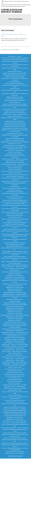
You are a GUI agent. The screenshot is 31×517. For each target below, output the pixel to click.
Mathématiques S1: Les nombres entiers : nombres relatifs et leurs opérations (15, 281)
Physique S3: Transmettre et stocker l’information (15, 453)
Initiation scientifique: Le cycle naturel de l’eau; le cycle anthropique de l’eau (14, 248)
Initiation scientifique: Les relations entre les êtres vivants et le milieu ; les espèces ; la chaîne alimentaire (14, 262)
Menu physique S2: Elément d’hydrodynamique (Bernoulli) (15, 410)
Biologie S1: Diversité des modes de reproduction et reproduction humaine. (15, 68)
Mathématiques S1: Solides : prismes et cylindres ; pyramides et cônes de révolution (15, 296)
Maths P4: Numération (19, 360)
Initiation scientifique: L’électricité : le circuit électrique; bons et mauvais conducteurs (15, 231)
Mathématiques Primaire (15, 270)
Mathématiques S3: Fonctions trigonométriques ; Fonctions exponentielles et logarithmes (14, 326)
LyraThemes (20, 456)
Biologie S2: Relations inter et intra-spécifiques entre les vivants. (14, 109)
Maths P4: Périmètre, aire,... (21, 362)
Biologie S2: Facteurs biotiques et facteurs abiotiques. (14, 100)
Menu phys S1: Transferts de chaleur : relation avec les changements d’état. (15, 404)
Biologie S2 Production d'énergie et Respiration (15, 83)
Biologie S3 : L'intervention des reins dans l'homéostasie (15, 112)
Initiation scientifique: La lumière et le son (15, 246)
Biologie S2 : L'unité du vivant (14, 81)
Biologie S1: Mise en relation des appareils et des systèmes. (14, 74)
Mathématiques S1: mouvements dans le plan (14, 287)
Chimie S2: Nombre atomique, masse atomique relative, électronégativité (14, 184)
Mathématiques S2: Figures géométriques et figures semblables (15, 304)
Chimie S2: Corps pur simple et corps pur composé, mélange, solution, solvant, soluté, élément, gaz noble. (14, 172)
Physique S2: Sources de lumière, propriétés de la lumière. (15, 437)
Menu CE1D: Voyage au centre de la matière (11, 384)
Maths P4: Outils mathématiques (9, 362)
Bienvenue (19, 56)
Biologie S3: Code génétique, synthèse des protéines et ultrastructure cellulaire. (14, 118)
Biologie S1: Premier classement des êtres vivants (14, 76)
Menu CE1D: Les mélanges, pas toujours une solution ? (14, 374)
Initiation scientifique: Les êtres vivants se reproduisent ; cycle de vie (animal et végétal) (15, 253)
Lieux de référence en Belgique (21, 266)
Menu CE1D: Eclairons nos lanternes (15, 370)
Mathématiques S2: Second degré (22, 315)
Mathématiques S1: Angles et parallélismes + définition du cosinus (15, 271)
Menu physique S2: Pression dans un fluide (15, 417)
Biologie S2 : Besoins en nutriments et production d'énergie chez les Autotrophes (15, 79)
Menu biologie (22, 365)
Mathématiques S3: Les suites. (22, 332)
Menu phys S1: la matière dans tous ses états (14, 401)
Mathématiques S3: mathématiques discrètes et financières (14, 334)
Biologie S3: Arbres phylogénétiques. (15, 116)
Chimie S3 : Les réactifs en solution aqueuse (14, 196)
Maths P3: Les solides (10, 348)
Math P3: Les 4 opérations (10, 268)
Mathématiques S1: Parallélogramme (15, 290)
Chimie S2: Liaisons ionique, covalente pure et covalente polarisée (15, 174)
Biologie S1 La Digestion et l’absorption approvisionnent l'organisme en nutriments (15, 62)
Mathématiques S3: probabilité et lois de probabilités (15, 339)
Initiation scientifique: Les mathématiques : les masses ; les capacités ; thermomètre (15, 259)
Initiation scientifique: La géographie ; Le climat (15, 244)
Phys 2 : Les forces (6, 422)
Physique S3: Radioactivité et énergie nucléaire (15, 451)
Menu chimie (23, 384)
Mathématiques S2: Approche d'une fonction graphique (15, 302)
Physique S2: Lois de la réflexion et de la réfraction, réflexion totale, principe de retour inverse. (15, 435)
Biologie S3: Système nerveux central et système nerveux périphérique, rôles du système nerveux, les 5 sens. (14, 142)
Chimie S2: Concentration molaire (14, 169)
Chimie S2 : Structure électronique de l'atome (15, 166)
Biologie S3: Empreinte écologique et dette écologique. (15, 124)
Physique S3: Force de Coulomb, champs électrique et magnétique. (15, 443)
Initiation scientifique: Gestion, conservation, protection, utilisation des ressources (15, 226)
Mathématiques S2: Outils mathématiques (15, 313)
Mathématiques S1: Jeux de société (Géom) (15, 275)
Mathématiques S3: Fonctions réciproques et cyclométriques (15, 323)
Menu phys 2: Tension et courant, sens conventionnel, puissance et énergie (15, 392)
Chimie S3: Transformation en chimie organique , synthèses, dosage (15, 219)
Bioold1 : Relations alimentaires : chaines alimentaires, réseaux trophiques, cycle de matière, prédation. (15, 147)
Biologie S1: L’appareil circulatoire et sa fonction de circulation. (15, 73)
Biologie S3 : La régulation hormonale (20, 114)
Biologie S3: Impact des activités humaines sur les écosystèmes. (15, 128)
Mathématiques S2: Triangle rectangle (14, 318)
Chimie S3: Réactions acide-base (15, 217)
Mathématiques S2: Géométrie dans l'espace (14, 309)
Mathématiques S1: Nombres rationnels (14, 289)
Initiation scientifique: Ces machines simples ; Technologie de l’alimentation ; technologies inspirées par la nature (15, 223)
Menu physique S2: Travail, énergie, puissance (15, 419)
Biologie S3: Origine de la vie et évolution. (15, 133)
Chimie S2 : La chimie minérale (21, 159)
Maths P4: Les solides (10, 360)
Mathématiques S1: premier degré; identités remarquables (15, 292)
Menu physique (23, 408)
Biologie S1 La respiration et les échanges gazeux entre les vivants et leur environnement (15, 65)
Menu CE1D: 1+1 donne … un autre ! (15, 367)
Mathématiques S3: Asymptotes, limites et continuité (15, 322)
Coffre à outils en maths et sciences (11, 10)
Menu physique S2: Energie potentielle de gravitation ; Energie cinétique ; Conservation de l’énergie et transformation (15, 413)
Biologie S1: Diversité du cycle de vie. (15, 71)
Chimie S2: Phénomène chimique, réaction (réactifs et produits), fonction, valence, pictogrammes (15, 189)
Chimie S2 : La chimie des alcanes (8, 159)
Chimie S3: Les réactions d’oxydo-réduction (14, 213)
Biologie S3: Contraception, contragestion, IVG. (15, 121)
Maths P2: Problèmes (6, 344)
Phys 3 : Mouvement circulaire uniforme (19, 422)
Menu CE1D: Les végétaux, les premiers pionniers (14, 376)
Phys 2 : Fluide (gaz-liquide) (21, 420)
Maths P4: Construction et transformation (15, 355)
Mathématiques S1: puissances (9, 294)
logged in (9, 49)
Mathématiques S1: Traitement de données (15, 299)
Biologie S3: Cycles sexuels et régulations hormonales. (14, 123)
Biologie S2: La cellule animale (15, 102)
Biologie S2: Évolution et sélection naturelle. (14, 98)
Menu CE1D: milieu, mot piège (15, 377)
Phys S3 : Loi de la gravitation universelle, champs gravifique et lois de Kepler (15, 425)
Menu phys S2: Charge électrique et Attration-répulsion (15, 407)
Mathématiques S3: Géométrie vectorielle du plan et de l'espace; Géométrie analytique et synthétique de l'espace (15, 329)
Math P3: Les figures (20, 268)
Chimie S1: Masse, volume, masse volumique (14, 153)
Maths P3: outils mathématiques (9, 349)
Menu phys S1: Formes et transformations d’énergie (15, 400)
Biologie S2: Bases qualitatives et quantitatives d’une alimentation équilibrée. (14, 86)
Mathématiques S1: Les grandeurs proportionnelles (15, 278)
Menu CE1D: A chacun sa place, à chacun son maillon (15, 369)
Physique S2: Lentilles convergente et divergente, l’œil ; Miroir (15, 432)
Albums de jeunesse (12, 56)
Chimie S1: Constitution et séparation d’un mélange (15, 150)
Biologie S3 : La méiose (7, 114)
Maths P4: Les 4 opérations (22, 356)
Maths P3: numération (19, 348)
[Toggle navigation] (2, 1)
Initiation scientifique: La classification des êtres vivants (14, 242)
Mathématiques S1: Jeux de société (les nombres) (14, 277)
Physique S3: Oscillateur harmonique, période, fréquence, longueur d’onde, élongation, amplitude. (15, 449)
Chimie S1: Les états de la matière (14, 152)
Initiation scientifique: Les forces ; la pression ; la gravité (14, 256)
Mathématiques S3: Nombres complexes (15, 335)
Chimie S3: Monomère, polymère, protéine (15, 215)
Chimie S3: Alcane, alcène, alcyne (15, 198)
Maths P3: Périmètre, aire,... (21, 349)
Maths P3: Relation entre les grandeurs (19, 351)
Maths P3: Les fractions (22, 346)
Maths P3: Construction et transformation (19, 344)
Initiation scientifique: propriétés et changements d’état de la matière (15, 264)
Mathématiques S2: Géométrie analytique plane (15, 308)
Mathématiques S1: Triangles (14, 301)
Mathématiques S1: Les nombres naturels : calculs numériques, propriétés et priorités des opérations (15, 284)
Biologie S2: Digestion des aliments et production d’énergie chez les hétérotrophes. (15, 94)
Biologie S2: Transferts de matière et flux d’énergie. (15, 110)
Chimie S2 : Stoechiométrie (22, 164)
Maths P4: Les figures (10, 358)
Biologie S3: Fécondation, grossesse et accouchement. (14, 126)
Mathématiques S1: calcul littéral (15, 273)
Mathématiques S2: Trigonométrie (14, 320)
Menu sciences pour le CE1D (8, 420)
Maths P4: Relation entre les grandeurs (19, 363)
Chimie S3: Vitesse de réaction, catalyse (14, 220)
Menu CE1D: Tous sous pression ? (14, 383)
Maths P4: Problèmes (7, 363)
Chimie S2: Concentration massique (15, 167)
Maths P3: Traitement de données (14, 353)
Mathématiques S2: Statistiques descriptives (14, 316)
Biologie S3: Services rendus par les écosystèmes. (14, 140)
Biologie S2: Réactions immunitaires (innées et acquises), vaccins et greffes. (15, 106)
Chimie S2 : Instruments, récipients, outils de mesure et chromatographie (14, 156)
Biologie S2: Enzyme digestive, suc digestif (15, 97)
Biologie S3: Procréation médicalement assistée (15, 138)
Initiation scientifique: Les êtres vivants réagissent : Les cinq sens (14, 251)
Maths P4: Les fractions (19, 358)
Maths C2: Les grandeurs (9, 342)
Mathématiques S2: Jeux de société (15, 311)
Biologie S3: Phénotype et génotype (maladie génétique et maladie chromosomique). (15, 135)
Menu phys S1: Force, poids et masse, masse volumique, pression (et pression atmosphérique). (15, 397)
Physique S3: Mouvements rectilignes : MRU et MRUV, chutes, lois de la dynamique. (14, 445)
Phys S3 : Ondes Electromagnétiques (9, 427)
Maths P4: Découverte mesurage (9, 356)
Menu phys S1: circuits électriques (14, 395)
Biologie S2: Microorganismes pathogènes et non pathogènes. (15, 104)
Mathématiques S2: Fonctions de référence (14, 306)
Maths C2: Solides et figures (20, 342)
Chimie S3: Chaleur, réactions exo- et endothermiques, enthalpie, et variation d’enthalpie (15, 209)
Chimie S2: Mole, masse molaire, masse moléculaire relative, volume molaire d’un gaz (15, 178)
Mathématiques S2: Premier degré (7, 315)
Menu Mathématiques (21, 386)
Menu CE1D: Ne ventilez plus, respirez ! (14, 379)
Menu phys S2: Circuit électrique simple (11, 408)
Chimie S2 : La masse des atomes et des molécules (14, 160)
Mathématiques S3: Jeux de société (8, 332)
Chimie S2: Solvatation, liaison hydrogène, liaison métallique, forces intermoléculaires (15, 194)
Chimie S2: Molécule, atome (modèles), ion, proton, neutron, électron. (14, 181)
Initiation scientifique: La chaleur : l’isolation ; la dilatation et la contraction (15, 240)
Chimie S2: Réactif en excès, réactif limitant (15, 191)
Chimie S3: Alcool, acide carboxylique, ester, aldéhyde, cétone (15, 200)
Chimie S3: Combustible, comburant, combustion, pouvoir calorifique (15, 212)
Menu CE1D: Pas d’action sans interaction (15, 381)
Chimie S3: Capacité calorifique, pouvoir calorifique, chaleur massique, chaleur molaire (14, 206)
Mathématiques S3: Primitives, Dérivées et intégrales (15, 337)
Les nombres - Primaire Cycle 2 (8, 266)
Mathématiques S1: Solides (21, 294)
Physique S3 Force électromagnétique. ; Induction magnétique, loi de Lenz (15, 440)
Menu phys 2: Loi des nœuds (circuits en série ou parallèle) (15, 388)
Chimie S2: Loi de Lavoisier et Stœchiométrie (14, 176)
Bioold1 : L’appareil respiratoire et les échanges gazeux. (14, 145)
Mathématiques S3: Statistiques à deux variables (15, 341)
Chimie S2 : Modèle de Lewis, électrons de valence (14, 162)
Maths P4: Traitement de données (11, 365)
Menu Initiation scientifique (10, 386)
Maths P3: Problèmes (7, 351)
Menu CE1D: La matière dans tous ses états (15, 372)
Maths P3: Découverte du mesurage (10, 346)
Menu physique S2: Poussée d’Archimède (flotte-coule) (14, 415)
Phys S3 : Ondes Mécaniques (22, 427)
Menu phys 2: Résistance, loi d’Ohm (15, 390)
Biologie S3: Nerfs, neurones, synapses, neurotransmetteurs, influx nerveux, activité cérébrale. (15, 130)
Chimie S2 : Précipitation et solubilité (9, 164)
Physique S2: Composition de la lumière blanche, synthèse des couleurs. (15, 430)
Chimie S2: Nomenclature (15, 186)
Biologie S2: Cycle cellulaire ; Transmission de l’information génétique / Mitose (14, 91)
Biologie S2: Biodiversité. (15, 88)
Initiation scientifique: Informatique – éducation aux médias (14, 229)
